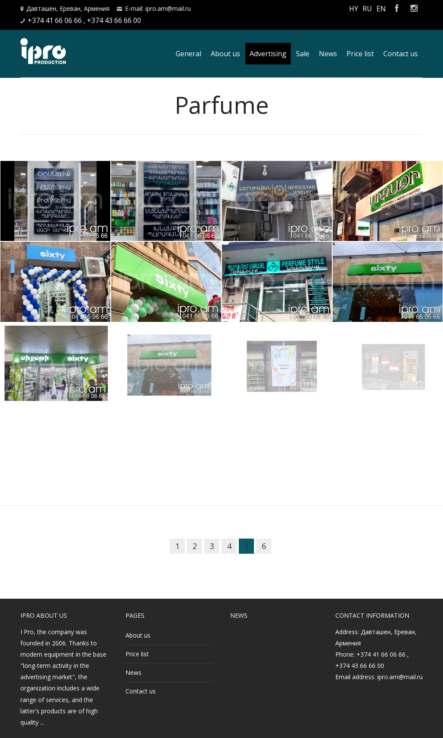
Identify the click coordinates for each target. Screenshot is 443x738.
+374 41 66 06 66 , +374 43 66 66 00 (84, 20)
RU (367, 8)
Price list (360, 53)
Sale (302, 53)
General (188, 53)
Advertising (268, 53)
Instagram (414, 8)
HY (353, 8)
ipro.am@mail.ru (400, 677)
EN (381, 8)
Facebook (396, 8)
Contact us (400, 53)
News (328, 53)
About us (225, 53)
